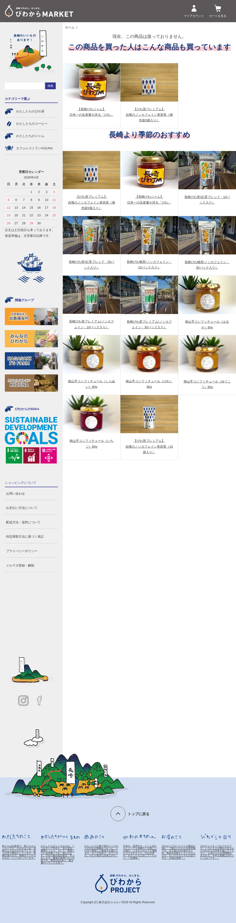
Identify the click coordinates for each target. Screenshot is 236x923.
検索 (50, 86)
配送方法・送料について (23, 522)
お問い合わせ (15, 493)
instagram (23, 700)
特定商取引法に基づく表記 (25, 536)
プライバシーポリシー (21, 551)
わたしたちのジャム (30, 136)
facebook (39, 700)
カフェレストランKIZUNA (34, 148)
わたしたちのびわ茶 (30, 111)
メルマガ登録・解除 (20, 565)
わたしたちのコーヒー (32, 123)
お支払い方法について (21, 508)
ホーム (70, 27)
